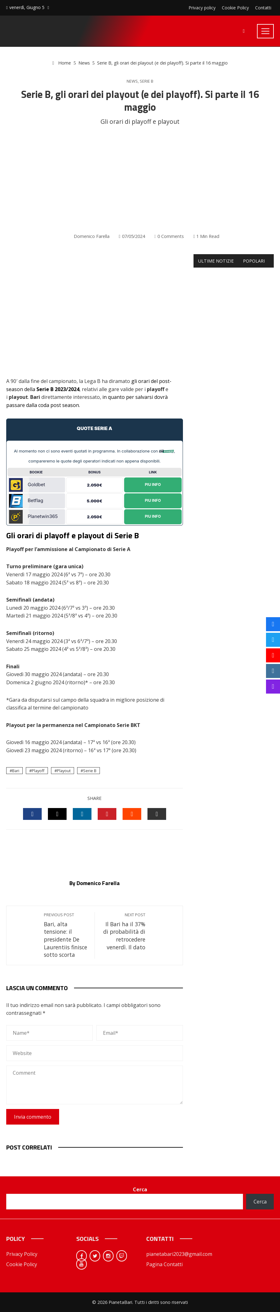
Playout (64, 770)
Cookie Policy (21, 1264)
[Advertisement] (140, 179)
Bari (15, 770)
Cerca (140, 1189)
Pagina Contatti (164, 1264)
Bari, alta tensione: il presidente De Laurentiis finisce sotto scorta (66, 935)
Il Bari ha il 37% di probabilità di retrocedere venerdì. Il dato (123, 931)
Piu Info (153, 484)
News (132, 81)
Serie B (146, 81)
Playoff (38, 770)
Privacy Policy (21, 1254)
